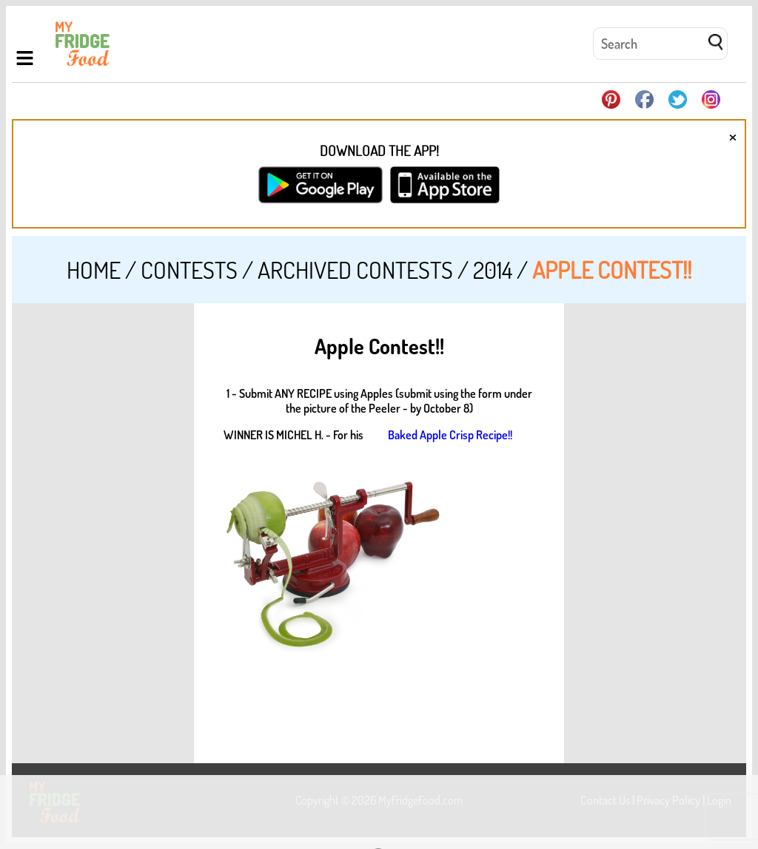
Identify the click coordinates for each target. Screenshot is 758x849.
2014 (492, 269)
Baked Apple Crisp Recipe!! (450, 434)
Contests (189, 269)
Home (94, 269)
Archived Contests (355, 269)
